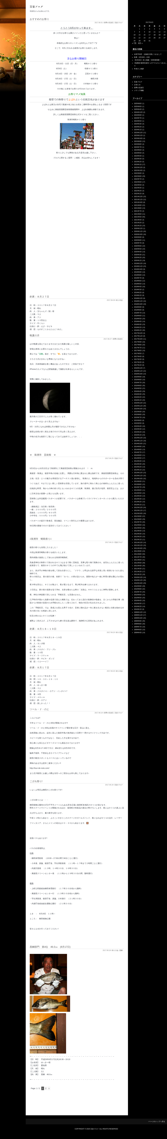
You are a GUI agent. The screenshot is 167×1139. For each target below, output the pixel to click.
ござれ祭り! (36, 781)
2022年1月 (138, 194)
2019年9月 (138, 272)
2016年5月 (138, 388)
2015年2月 (138, 432)
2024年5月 (138, 121)
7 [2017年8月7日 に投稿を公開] (134, 32)
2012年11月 (138, 510)
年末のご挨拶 (139, 69)
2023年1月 (138, 164)
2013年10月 (138, 479)
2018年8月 (138, 310)
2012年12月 (138, 507)
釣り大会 (115, 950)
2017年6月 (138, 350)
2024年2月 (138, 127)
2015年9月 (138, 412)
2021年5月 (138, 217)
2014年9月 (138, 446)
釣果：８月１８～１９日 (43, 629)
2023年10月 (138, 138)
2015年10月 (138, 409)
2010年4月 (138, 600)
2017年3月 (138, 359)
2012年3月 (138, 534)
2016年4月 (138, 391)
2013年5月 (138, 493)
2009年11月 (138, 615)
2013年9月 (138, 481)
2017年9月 (138, 342)
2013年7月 (138, 487)
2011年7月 (138, 557)
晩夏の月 (34, 335)
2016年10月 (138, 374)
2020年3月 (138, 255)
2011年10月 (138, 548)
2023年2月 (138, 162)
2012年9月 (138, 516)
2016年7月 (138, 383)
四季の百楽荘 (109, 23)
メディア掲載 (139, 90)
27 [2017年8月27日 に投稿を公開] (164, 38)
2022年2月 (138, 191)
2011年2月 (138, 572)
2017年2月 (138, 362)
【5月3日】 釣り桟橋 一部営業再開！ (147, 60)
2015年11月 (138, 406)
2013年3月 (138, 499)
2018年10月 (138, 304)
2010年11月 (138, 580)
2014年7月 (138, 452)
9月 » (140, 43)
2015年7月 (138, 417)
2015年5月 (138, 423)
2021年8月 (138, 208)
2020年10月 (138, 234)
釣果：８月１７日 (39, 667)
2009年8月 (138, 624)
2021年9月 (138, 205)
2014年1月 (138, 470)
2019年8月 (138, 275)
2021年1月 (138, 226)
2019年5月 (138, 284)
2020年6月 (138, 246)
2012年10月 (138, 513)
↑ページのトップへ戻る (156, 1121)
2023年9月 (138, 141)
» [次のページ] (49, 1088)
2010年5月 (138, 598)
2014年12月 (138, 438)
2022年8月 (138, 176)
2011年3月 (138, 569)
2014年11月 (138, 441)
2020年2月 (138, 257)
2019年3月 (138, 290)
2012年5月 (138, 528)
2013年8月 (138, 484)
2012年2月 (138, 537)
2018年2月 (138, 327)
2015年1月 (138, 435)
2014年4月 (138, 461)
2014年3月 (138, 464)
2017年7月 (138, 348)
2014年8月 (138, 449)
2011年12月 (138, 542)
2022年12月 (138, 167)
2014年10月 (138, 444)
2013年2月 (138, 502)
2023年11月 (138, 135)
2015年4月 (138, 426)
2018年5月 (138, 319)
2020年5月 (138, 249)
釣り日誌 (119, 300)
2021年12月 (138, 196)
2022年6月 (138, 182)
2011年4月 (138, 566)
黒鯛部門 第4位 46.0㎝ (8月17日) (50, 947)
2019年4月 (138, 287)
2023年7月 (138, 147)
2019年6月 (138, 281)
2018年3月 (138, 324)
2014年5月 (138, 458)
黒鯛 (121, 950)
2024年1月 (138, 130)
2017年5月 (138, 353)
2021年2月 (138, 223)
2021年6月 (138, 214)
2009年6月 (138, 630)
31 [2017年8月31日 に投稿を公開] (149, 41)
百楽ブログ (119, 23)
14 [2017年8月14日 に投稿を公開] (134, 35)
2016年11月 (138, 371)
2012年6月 (138, 525)
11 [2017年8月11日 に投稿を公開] (154, 32)
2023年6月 (138, 150)
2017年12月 (138, 333)
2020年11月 (138, 231)
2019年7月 (138, 278)
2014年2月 (138, 467)
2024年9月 (138, 115)
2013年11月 (138, 476)
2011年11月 (138, 545)
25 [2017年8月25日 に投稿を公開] (154, 38)
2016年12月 (138, 368)
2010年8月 (138, 589)
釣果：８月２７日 (39, 296)
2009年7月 (138, 627)
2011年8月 (138, 554)
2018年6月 (138, 316)
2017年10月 (138, 339)
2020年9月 (138, 237)
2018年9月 (138, 307)
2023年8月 (138, 144)
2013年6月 (138, 490)
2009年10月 (138, 618)
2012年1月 (138, 539)
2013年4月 (138, 496)
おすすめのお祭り (39, 19)
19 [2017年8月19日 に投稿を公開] (159, 35)
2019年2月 (138, 292)
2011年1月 (138, 574)
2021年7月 (138, 211)
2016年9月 (138, 377)
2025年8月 (138, 103)
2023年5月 (138, 153)
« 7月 (134, 43)
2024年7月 (138, 118)
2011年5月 (138, 563)
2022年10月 (138, 170)
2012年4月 (138, 531)
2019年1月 (138, 295)
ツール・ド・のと (39, 709)
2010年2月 (138, 606)
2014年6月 (138, 455)
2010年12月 (138, 577)
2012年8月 (138, 519)
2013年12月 (138, 473)
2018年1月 (138, 330)
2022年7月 (138, 179)
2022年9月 (138, 173)
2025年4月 (138, 109)
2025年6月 (138, 106)
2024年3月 (138, 124)
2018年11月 (138, 301)
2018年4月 (138, 321)
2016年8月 (138, 380)
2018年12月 (138, 298)
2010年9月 (138, 586)
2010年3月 (138, 603)
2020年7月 (138, 243)
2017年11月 (138, 336)
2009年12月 (138, 612)
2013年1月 (138, 505)
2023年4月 (138, 156)
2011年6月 (138, 560)
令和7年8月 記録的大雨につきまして (148, 54)
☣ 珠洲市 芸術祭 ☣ (43, 455)
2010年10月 (138, 583)
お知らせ (137, 85)
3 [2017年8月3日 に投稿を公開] (149, 29)
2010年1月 (138, 609)
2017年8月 (138, 345)
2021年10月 (138, 202)
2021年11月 (138, 199)
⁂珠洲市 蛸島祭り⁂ (41, 539)
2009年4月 (138, 633)
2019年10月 (138, 269)
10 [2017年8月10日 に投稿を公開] (149, 32)
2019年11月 (138, 266)
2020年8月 (138, 240)
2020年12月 (138, 228)
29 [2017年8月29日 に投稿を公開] (139, 41)
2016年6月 (138, 385)
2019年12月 (138, 263)
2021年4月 (138, 220)
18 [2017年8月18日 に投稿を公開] (154, 35)
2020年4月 (138, 252)
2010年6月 (138, 595)
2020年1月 (138, 260)
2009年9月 (138, 621)
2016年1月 (138, 400)
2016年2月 (138, 397)
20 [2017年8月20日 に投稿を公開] (164, 35)
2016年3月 (138, 394)
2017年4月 (138, 356)
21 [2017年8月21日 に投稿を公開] (134, 38)
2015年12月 (138, 403)
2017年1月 (138, 365)
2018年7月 (138, 313)
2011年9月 (138, 551)
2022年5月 (138, 185)
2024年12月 (138, 112)
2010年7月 (138, 592)
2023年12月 (138, 133)
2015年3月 (138, 429)
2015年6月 (138, 420)
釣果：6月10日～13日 (142, 57)
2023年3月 (138, 159)
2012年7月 (138, 522)
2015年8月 (138, 414)
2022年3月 (138, 188)
